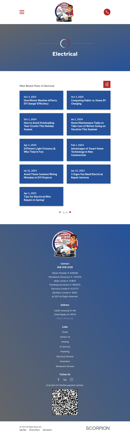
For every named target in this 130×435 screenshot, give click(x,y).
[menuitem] (23, 429)
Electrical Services (65, 356)
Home (65, 332)
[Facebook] (58, 379)
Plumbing (65, 351)
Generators (65, 361)
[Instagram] (71, 379)
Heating (65, 341)
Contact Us (65, 336)
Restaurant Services (65, 366)
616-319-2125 (65, 267)
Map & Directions (65, 318)
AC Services (65, 346)
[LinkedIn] (65, 379)
